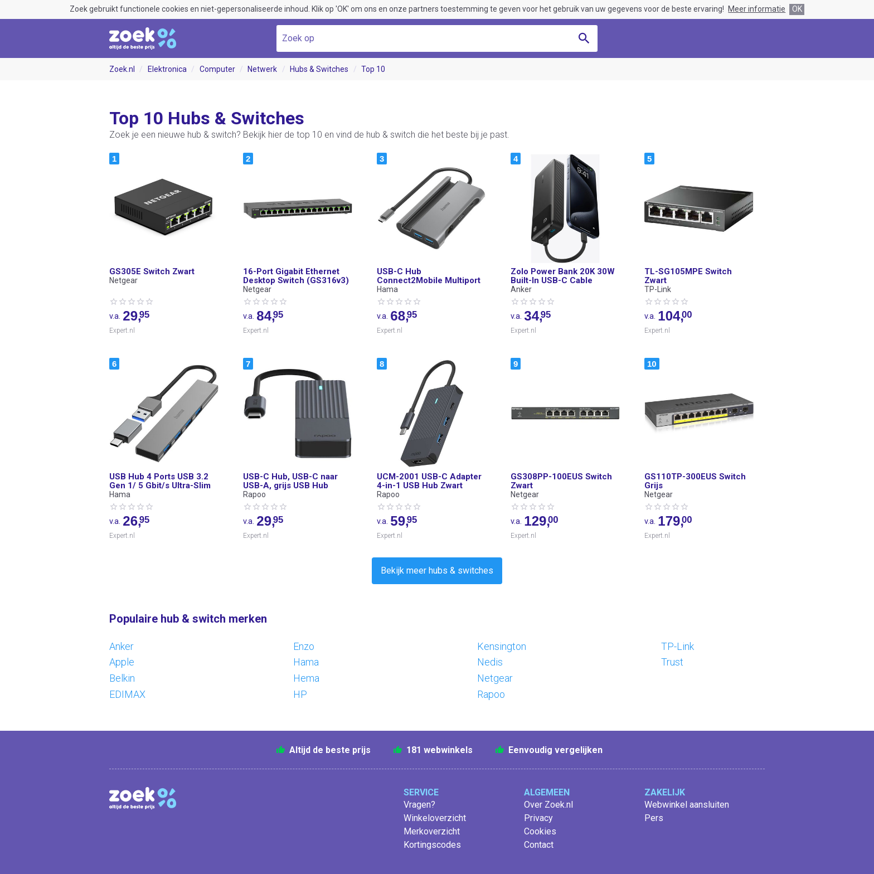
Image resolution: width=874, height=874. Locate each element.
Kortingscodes (432, 844)
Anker (121, 646)
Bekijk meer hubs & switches (437, 570)
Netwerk (262, 69)
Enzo (303, 646)
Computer (217, 69)
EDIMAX (127, 694)
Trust (672, 662)
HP (300, 694)
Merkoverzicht (432, 831)
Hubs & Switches (319, 69)
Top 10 (373, 69)
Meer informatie (756, 8)
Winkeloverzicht (435, 818)
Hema (306, 678)
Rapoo (491, 694)
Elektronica (167, 69)
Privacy (538, 818)
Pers (653, 818)
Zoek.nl (122, 69)
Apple (121, 662)
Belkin (122, 678)
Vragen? (419, 804)
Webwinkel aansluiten (686, 804)
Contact (538, 844)
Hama (306, 662)
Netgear (495, 678)
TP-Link (677, 646)
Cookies (540, 831)
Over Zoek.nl (548, 804)
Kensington (501, 646)
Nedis (490, 662)
